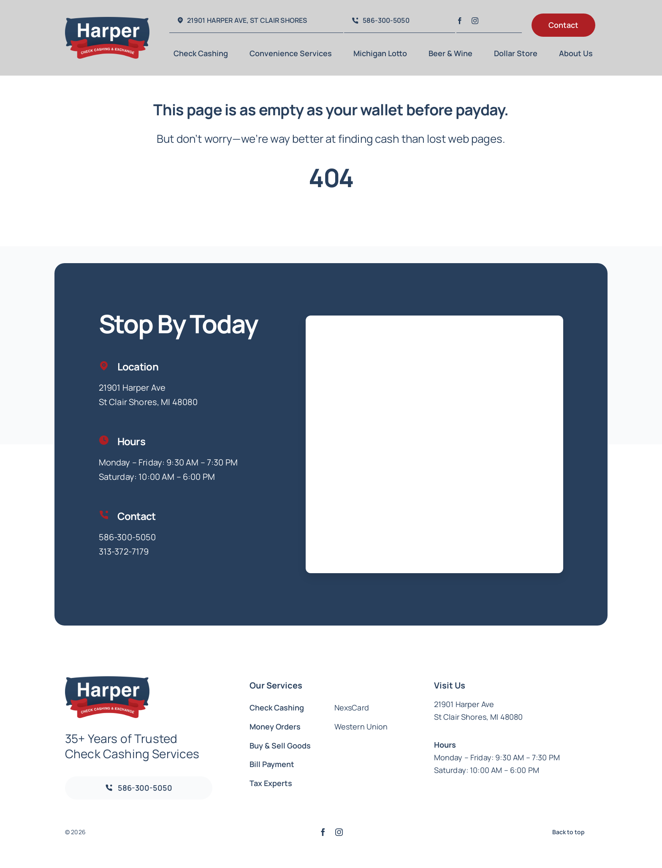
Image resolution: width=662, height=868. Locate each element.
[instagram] (475, 20)
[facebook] (459, 20)
